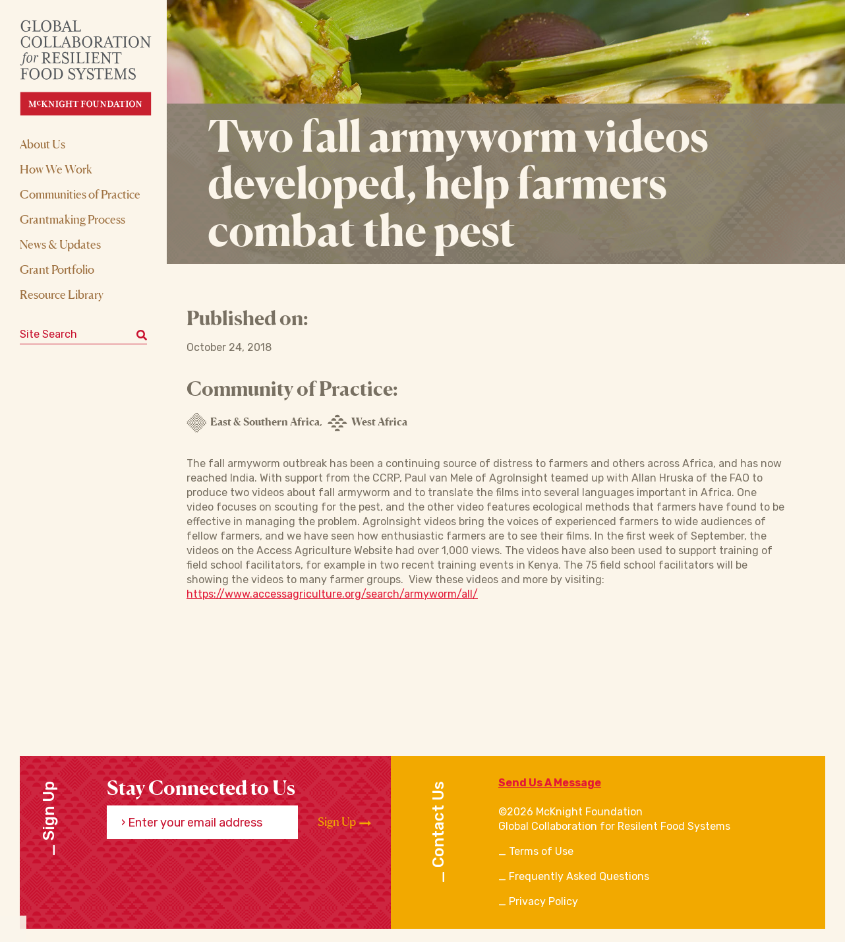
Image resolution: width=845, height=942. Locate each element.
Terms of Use (541, 851)
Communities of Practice (80, 194)
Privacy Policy (543, 901)
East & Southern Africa (253, 423)
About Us (42, 144)
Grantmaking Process (72, 219)
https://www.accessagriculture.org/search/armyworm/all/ (332, 594)
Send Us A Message (549, 782)
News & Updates (60, 244)
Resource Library (61, 294)
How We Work (56, 169)
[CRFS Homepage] (97, 67)
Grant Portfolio (57, 269)
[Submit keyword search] (141, 334)
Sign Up (344, 822)
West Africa (367, 423)
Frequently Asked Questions (579, 876)
